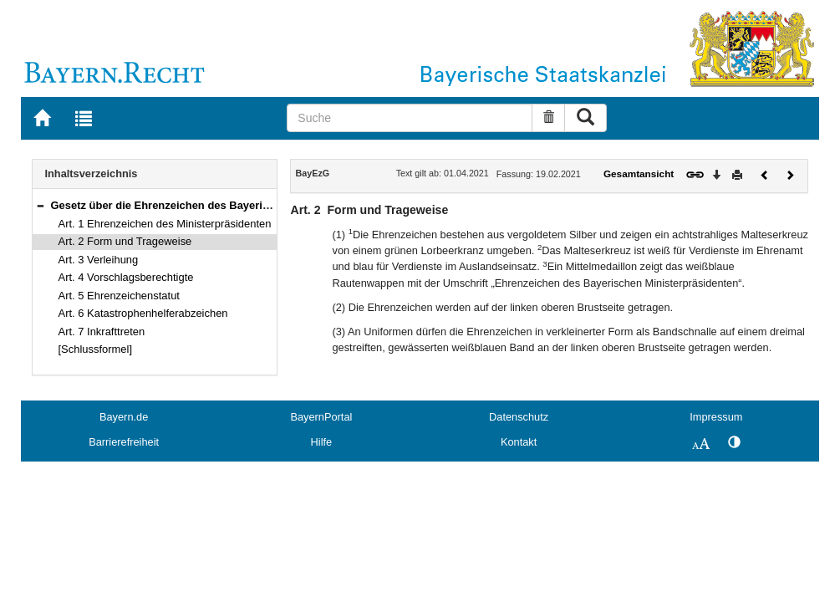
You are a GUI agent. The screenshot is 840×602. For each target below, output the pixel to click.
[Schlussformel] (96, 349)
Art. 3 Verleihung (99, 259)
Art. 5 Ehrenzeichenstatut (119, 295)
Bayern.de (123, 417)
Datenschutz (518, 417)
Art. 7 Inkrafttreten (102, 331)
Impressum (716, 417)
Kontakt (519, 442)
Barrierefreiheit (124, 442)
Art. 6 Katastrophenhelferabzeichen (143, 313)
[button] (40, 205)
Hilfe (322, 442)
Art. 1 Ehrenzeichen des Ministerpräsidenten (165, 223)
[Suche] (409, 118)
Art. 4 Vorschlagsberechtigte (126, 277)
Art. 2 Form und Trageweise (125, 241)
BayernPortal (321, 417)
